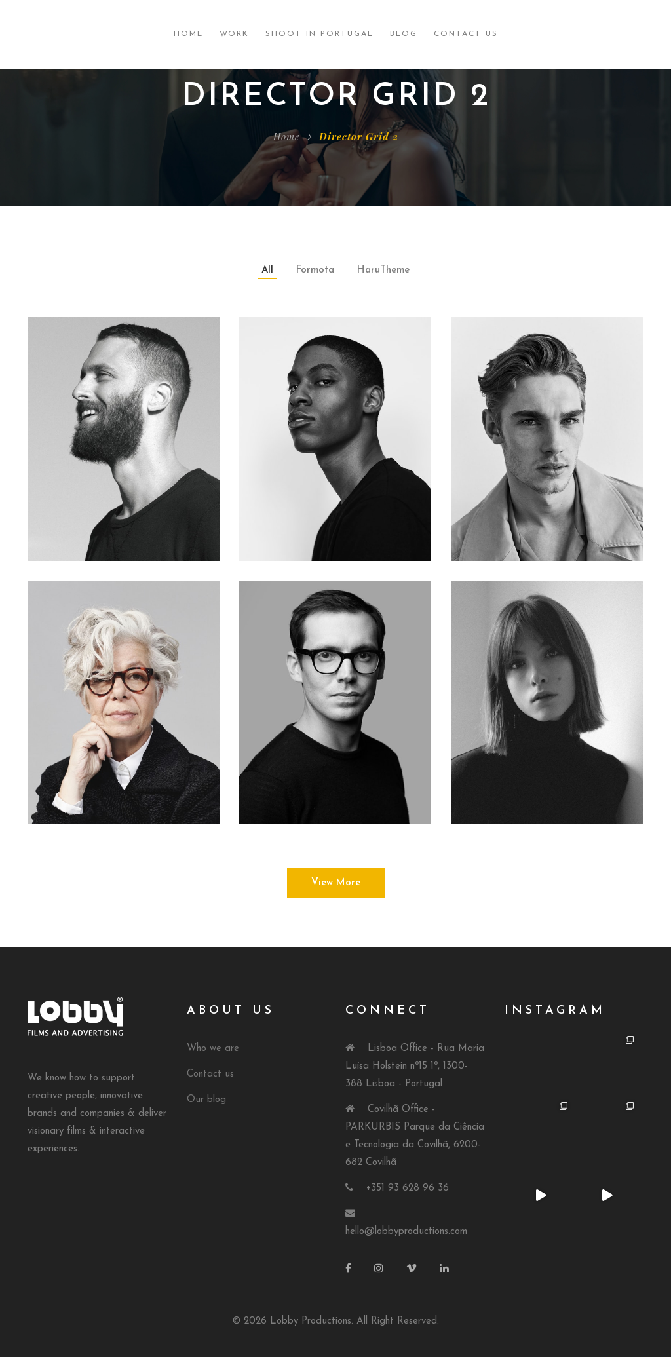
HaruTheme (383, 270)
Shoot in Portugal (319, 34)
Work (234, 34)
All (267, 270)
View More (335, 883)
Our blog (206, 1100)
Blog (403, 34)
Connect (387, 1010)
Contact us (210, 1074)
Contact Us (466, 34)
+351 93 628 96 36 (407, 1188)
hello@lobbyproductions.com (406, 1231)
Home (188, 34)
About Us (231, 1010)
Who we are (213, 1049)
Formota (315, 270)
